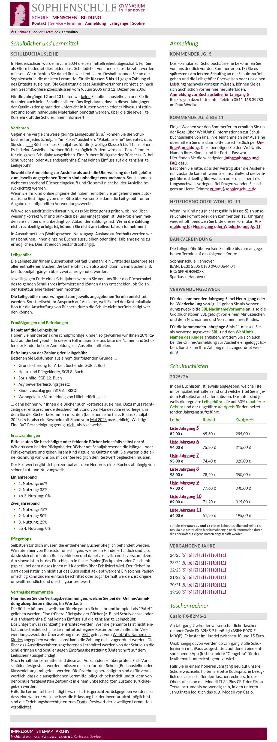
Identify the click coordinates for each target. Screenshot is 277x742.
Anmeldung (95, 23)
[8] (201, 555)
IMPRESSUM (22, 731)
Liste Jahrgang (184, 428)
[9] (207, 555)
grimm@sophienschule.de (233, 188)
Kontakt (39, 23)
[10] (214, 555)
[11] (222, 555)
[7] (195, 555)
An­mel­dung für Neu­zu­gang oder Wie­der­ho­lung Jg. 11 (215, 224)
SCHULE (40, 17)
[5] (184, 555)
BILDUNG (91, 17)
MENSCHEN (64, 17)
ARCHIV (63, 731)
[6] (189, 555)
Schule (23, 31)
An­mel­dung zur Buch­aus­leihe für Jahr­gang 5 (209, 94)
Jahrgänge (119, 23)
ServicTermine (65, 23)
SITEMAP (45, 731)
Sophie (138, 23)
